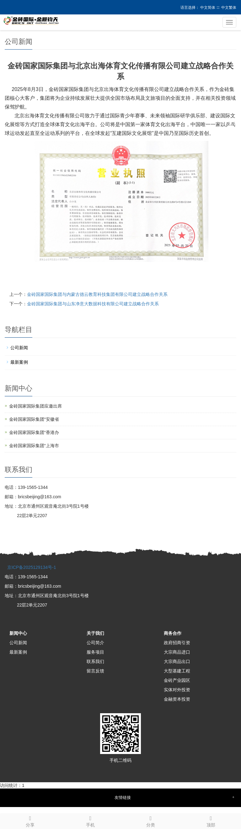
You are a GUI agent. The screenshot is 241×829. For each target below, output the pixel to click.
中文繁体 (228, 7)
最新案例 (19, 362)
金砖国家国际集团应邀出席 (35, 406)
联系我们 (95, 661)
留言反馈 (95, 670)
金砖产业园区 (177, 680)
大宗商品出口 (177, 661)
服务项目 (95, 652)
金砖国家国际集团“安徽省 (34, 419)
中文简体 (207, 7)
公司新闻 (19, 347)
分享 (30, 820)
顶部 (211, 820)
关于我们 (95, 633)
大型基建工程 (177, 670)
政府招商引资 (177, 642)
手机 (90, 820)
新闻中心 (18, 633)
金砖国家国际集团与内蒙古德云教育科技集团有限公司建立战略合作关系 (97, 294)
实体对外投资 (177, 689)
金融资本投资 (177, 699)
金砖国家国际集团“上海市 (34, 445)
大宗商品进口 (177, 652)
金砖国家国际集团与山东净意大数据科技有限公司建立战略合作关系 (93, 303)
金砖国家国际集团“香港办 (34, 432)
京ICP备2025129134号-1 (31, 567)
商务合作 (172, 633)
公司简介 (95, 642)
